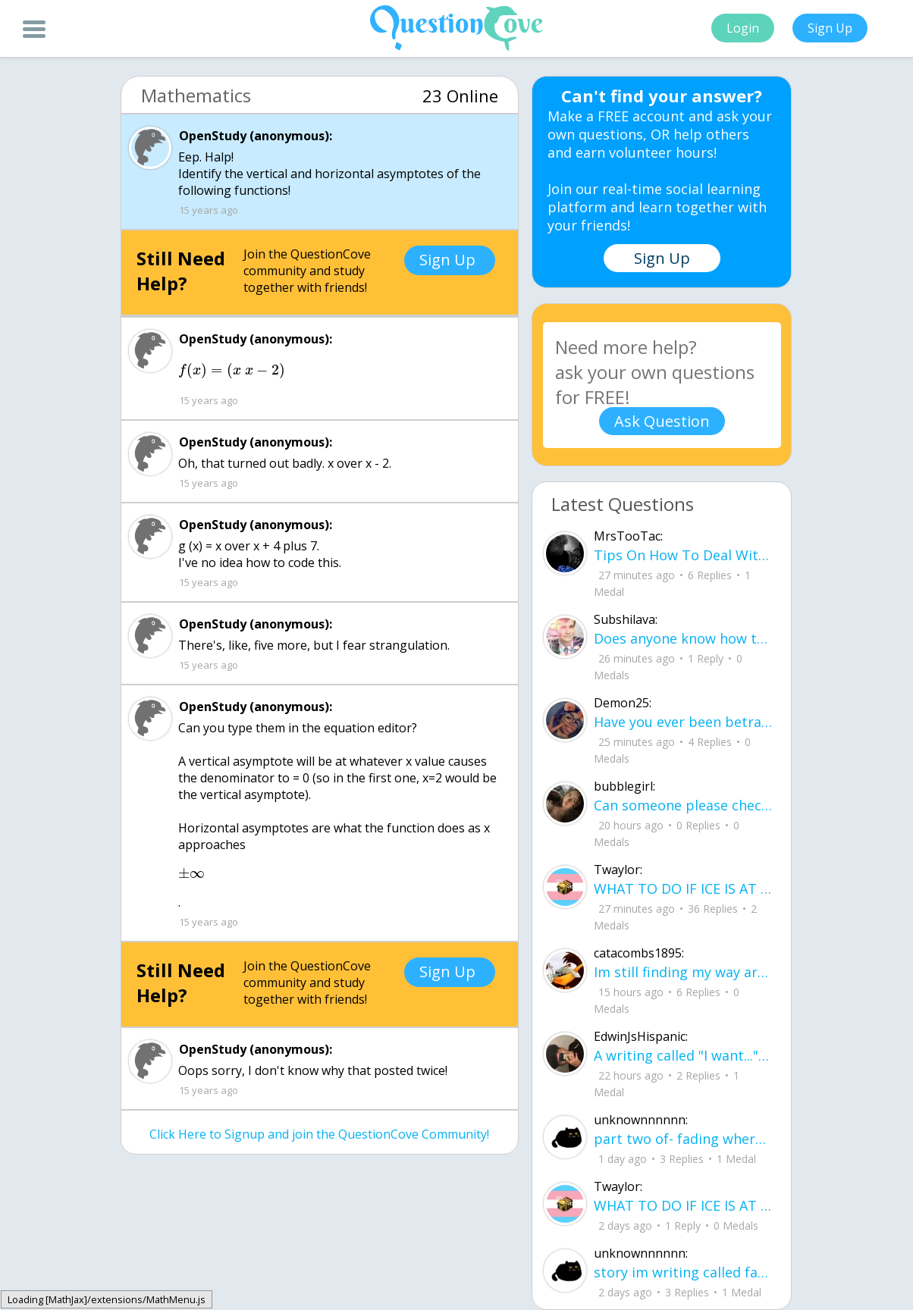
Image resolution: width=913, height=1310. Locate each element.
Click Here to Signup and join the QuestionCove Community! (319, 1134)
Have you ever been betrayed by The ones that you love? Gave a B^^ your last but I (683, 722)
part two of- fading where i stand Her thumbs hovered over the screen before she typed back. (683, 1139)
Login (742, 28)
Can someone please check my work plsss (683, 805)
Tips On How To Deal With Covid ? (683, 555)
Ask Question (662, 421)
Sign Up (830, 28)
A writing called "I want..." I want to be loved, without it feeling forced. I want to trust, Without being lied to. (683, 1055)
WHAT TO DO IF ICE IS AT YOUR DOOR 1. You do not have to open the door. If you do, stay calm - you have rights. (683, 888)
